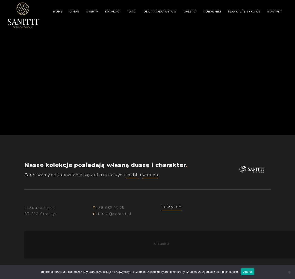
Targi (132, 11)
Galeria (190, 11)
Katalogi (113, 11)
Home (57, 11)
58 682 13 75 (111, 207)
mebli (132, 175)
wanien (150, 175)
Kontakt (274, 11)
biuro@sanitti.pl (114, 214)
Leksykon (172, 207)
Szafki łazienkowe (244, 11)
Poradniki (212, 11)
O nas (74, 11)
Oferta (92, 11)
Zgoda (247, 271)
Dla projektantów (160, 11)
